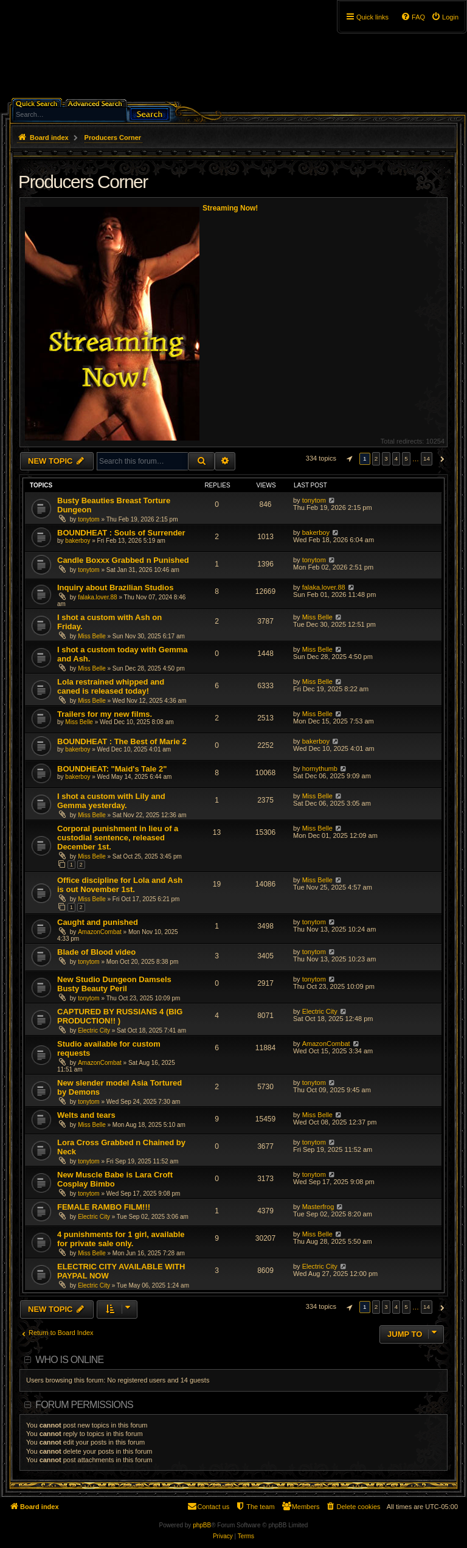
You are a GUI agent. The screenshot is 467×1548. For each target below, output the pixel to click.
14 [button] (426, 458)
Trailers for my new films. (104, 714)
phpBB (202, 1525)
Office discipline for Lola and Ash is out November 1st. (119, 885)
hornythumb (319, 768)
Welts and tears (86, 1115)
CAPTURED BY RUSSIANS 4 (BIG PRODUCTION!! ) (119, 1016)
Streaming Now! (230, 208)
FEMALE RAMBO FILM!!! (103, 1207)
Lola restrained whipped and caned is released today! (110, 686)
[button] (348, 459)
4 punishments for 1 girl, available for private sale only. (121, 1239)
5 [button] (406, 458)
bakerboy (77, 540)
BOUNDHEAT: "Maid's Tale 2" (112, 768)
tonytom (89, 519)
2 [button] (376, 458)
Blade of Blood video (96, 952)
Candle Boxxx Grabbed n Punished (123, 560)
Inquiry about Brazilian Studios (115, 587)
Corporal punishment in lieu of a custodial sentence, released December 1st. (117, 837)
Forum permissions (84, 1405)
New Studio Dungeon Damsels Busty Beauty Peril (114, 984)
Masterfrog (318, 1206)
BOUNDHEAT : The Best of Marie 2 (122, 741)
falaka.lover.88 (97, 597)
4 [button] (396, 458)
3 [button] (386, 458)
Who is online (69, 1359)
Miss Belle (92, 636)
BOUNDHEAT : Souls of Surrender (121, 532)
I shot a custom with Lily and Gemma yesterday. (111, 801)
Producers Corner (83, 182)
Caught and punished (97, 922)
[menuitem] (444, 17)
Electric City (94, 1030)
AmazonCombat (100, 932)
